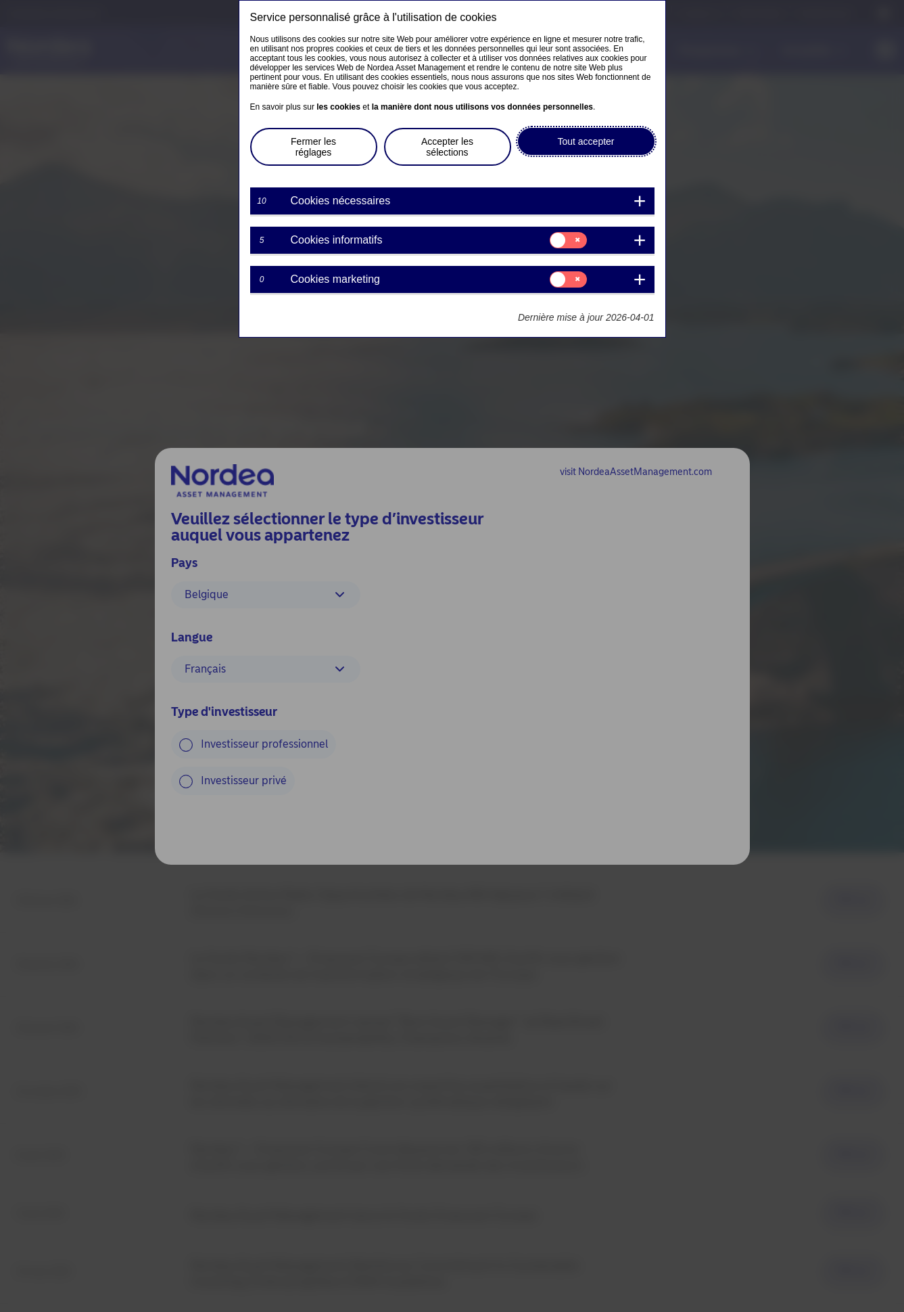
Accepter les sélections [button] (447, 147)
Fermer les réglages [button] (313, 147)
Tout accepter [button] (585, 141)
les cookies (338, 107)
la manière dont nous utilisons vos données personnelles (482, 107)
